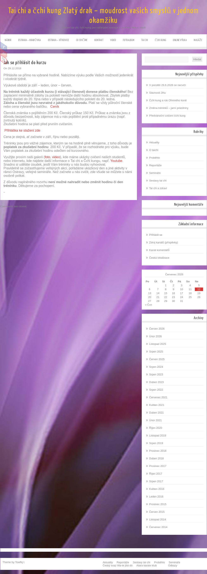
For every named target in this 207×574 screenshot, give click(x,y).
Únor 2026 (155, 336)
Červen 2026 (156, 328)
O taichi (153, 150)
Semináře (155, 172)
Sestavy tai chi (158, 180)
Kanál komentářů (159, 250)
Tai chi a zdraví (158, 188)
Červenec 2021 (158, 397)
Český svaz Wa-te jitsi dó (118, 565)
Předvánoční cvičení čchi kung (167, 115)
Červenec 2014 (158, 527)
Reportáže (155, 165)
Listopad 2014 (157, 519)
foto (47, 157)
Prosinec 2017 (157, 466)
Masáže (198, 40)
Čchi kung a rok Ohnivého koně (168, 100)
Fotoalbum (128, 40)
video (56, 157)
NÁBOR (8, 40)
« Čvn (148, 304)
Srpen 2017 (156, 481)
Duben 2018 (156, 458)
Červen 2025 (156, 359)
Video (113, 40)
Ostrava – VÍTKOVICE (58, 40)
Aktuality (154, 142)
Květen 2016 (156, 488)
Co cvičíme (81, 40)
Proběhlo (154, 157)
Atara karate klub (146, 565)
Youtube (3, 59)
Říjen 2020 (155, 427)
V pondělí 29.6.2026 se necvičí (167, 85)
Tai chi (144, 40)
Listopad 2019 (157, 435)
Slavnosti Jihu (157, 92)
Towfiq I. (20, 562)
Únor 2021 (155, 420)
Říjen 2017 (155, 473)
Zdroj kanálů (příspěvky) (163, 242)
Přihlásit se (155, 234)
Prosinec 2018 (157, 450)
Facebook (3, 46)
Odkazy (172, 565)
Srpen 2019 (156, 443)
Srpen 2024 (156, 366)
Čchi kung (160, 40)
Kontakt (99, 40)
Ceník (54, 106)
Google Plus (3, 53)
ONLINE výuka (180, 40)
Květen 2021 (156, 405)
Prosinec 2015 (157, 504)
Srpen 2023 (156, 374)
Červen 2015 (156, 511)
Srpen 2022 (156, 389)
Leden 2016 (156, 496)
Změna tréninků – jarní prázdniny (168, 108)
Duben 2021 (156, 412)
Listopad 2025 (157, 343)
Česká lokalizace (159, 257)
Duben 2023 (156, 382)
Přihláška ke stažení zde (22, 130)
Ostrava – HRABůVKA (29, 40)
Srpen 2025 (156, 351)
